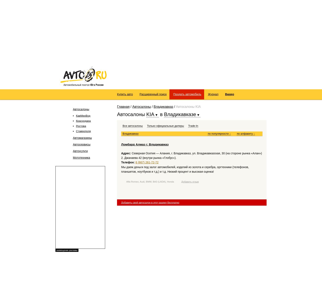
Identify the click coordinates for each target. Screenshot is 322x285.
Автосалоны (81, 109)
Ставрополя (83, 131)
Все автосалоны (133, 125)
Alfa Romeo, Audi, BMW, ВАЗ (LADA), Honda (150, 181)
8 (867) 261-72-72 (147, 162)
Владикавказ (163, 106)
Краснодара (83, 120)
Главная (123, 106)
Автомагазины (82, 138)
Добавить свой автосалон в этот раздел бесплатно (150, 202)
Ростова (81, 126)
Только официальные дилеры (165, 125)
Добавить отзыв (190, 181)
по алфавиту (246, 133)
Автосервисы (81, 144)
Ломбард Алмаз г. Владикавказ (145, 144)
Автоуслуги (80, 151)
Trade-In (193, 125)
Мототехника (81, 157)
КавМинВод (83, 115)
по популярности (219, 133)
